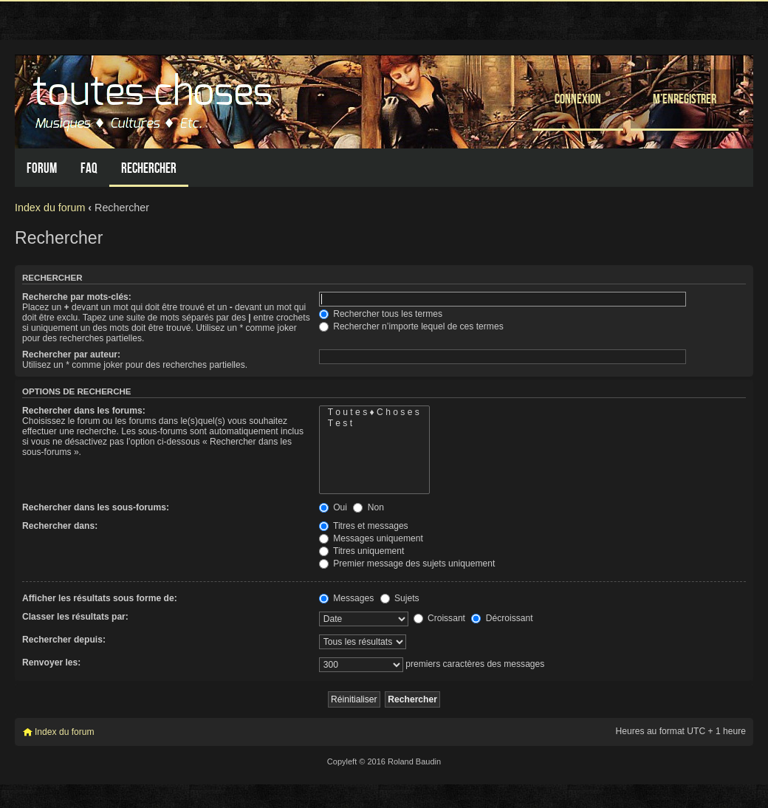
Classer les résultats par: (75, 617)
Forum (42, 168)
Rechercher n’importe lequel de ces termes (411, 326)
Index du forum (50, 207)
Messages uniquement (371, 538)
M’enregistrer (684, 99)
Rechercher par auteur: (71, 354)
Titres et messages (363, 526)
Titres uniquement (362, 551)
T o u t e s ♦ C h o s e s (374, 412)
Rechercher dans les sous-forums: (95, 507)
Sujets (399, 598)
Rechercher (148, 168)
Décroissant (501, 618)
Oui (333, 507)
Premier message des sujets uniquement (407, 563)
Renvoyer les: (51, 662)
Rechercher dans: (59, 526)
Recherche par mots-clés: (76, 297)
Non (368, 507)
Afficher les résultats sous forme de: (99, 598)
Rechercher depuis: (64, 639)
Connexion (578, 99)
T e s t (374, 423)
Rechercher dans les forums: (83, 410)
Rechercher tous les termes (380, 314)
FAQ (88, 168)
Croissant (439, 618)
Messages (346, 598)
